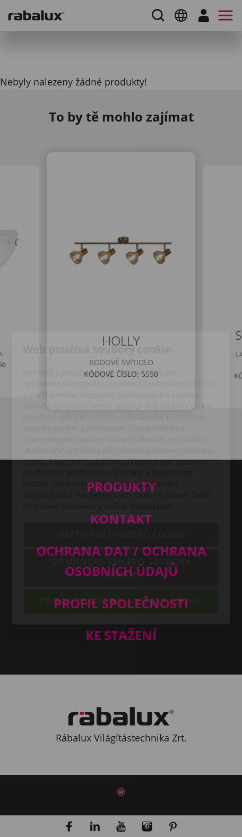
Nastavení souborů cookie (121, 475)
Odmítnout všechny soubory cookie (120, 509)
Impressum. (152, 447)
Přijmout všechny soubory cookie (121, 542)
